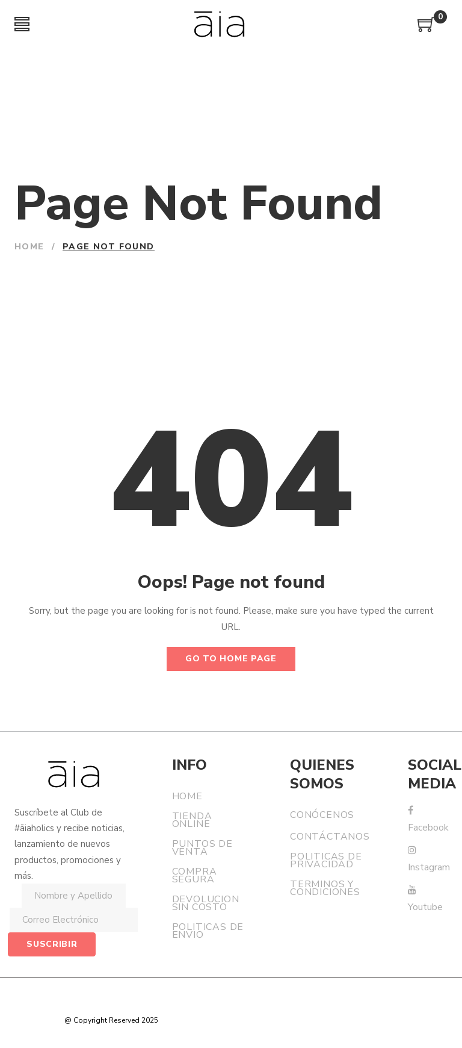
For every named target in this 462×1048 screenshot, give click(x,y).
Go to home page (231, 658)
